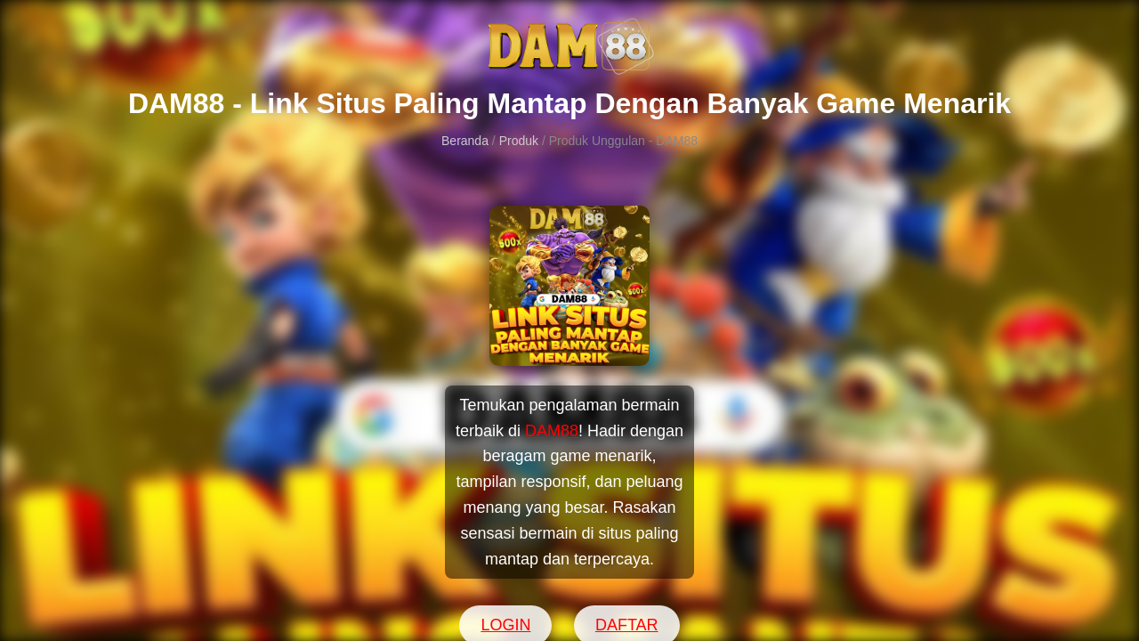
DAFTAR (626, 625)
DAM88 (551, 431)
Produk (518, 141)
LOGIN (505, 625)
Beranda (465, 141)
